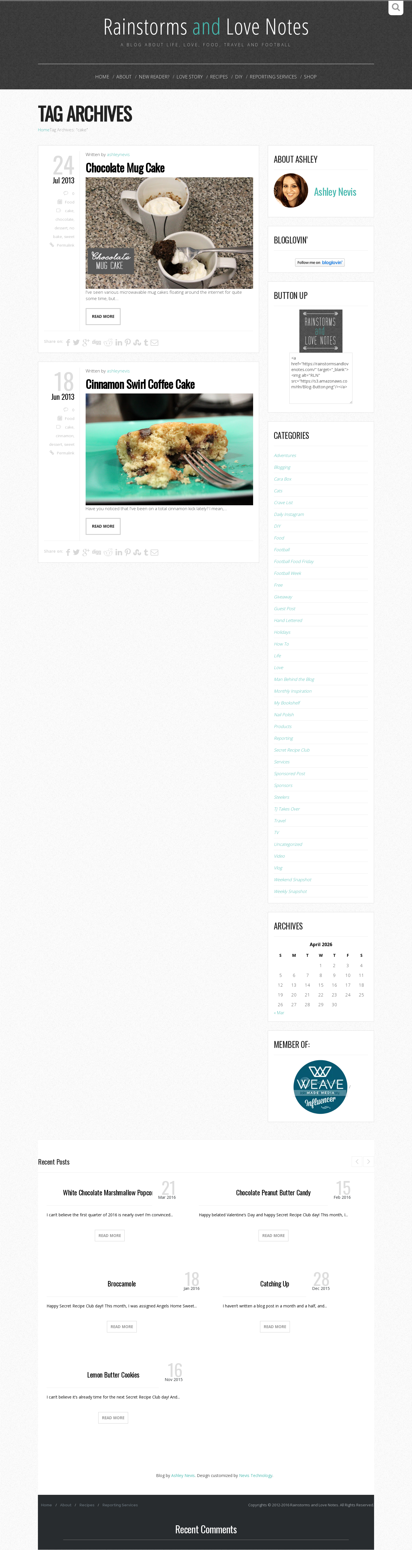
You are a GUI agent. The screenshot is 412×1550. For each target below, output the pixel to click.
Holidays (282, 632)
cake (69, 211)
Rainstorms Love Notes (206, 25)
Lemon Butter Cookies (113, 1375)
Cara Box (282, 479)
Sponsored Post (289, 774)
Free (278, 585)
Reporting (283, 738)
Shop (307, 77)
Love (278, 668)
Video (279, 856)
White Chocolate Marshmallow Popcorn (109, 1192)
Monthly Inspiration (292, 691)
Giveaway (283, 597)
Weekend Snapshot (292, 880)
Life (277, 656)
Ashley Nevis (183, 1475)
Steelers (281, 797)
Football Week (287, 573)
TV (276, 832)
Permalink (65, 245)
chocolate (64, 219)
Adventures (285, 455)
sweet (69, 236)
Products (282, 726)
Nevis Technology (255, 1475)
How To (281, 644)
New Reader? (155, 77)
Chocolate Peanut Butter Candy (273, 1192)
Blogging (282, 467)
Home (105, 77)
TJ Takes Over (287, 809)
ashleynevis (118, 155)
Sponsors (283, 785)
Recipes (219, 77)
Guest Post (284, 609)
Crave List (283, 503)
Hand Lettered (288, 620)
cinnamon (65, 435)
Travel (279, 821)
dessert (61, 228)
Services (281, 762)
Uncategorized (288, 844)
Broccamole (121, 1283)
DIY (237, 77)
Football (281, 550)
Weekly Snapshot (290, 891)
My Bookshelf (287, 703)
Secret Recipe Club (291, 750)
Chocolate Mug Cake (126, 167)
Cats (278, 491)
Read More (110, 1235)
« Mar (279, 1013)
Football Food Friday (293, 561)
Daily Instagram (289, 514)
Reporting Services (271, 77)
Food (69, 202)
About (126, 77)
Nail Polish (284, 715)
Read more (103, 316)
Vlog (278, 868)
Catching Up (274, 1283)
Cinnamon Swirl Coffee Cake (142, 383)
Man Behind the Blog (294, 679)
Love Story (190, 77)
